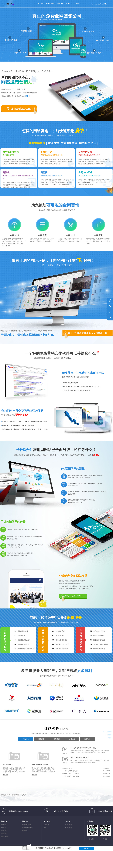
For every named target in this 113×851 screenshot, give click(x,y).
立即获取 (87, 848)
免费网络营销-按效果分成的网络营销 (14, 3)
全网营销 (24, 830)
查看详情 (5, 775)
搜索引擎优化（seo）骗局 (71, 776)
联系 (45, 827)
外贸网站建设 (16, 795)
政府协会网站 (4, 836)
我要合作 (60, 3)
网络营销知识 (50, 3)
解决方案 (69, 3)
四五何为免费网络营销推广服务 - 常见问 (84, 748)
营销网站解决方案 (27, 827)
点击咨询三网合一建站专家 (73, 596)
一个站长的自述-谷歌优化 (40, 764)
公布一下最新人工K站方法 (71, 773)
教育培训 (3, 824)
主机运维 (72, 739)
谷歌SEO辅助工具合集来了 (80, 757)
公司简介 (46, 824)
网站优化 (26, 739)
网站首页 (41, 3)
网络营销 (41, 739)
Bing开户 (23, 795)
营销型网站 (4, 830)
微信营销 (57, 739)
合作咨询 (19, 108)
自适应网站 (4, 833)
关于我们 (77, 3)
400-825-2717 (100, 4)
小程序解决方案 (26, 824)
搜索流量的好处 (8, 764)
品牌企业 (3, 827)
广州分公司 (68, 827)
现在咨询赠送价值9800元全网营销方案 (87, 333)
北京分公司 (68, 824)
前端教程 (87, 739)
